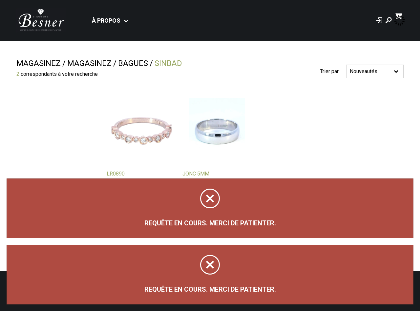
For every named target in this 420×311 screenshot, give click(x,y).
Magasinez (38, 63)
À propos (106, 20)
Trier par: (330, 71)
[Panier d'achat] (399, 15)
